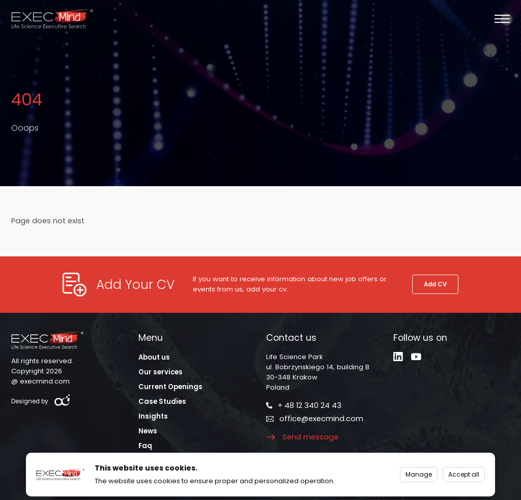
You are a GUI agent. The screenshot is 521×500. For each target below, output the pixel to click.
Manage (419, 474)
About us (154, 357)
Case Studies (162, 401)
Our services (160, 372)
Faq (145, 446)
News (147, 431)
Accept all (463, 474)
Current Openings (170, 387)
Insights (153, 416)
